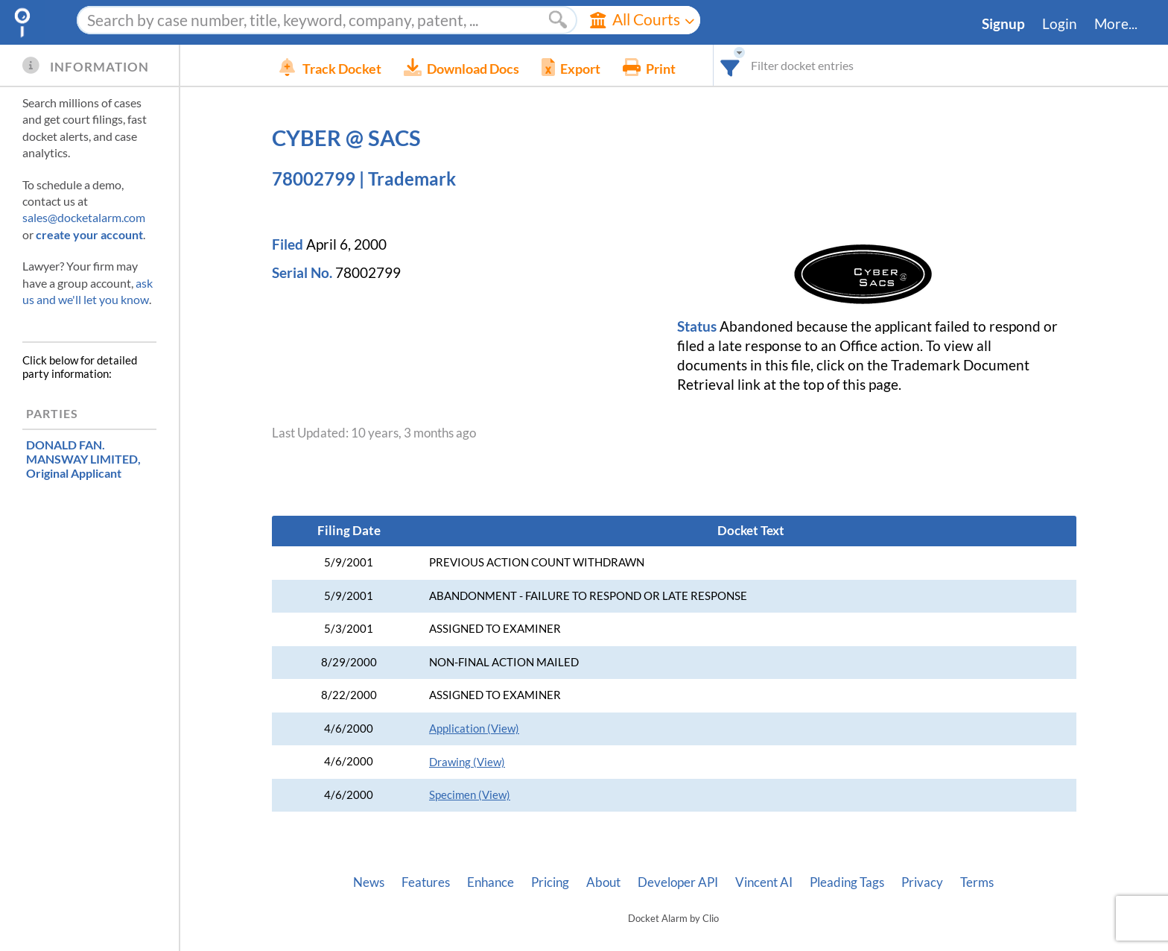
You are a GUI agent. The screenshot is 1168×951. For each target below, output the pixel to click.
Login (1059, 24)
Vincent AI (764, 882)
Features (426, 882)
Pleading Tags (847, 882)
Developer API (678, 882)
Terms (977, 882)
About (603, 882)
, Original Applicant (83, 458)
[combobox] (752, 65)
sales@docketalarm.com (83, 217)
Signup (1003, 24)
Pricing (550, 882)
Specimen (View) (469, 795)
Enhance (490, 882)
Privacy (922, 882)
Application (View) (474, 728)
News (368, 882)
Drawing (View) (467, 762)
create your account (89, 234)
